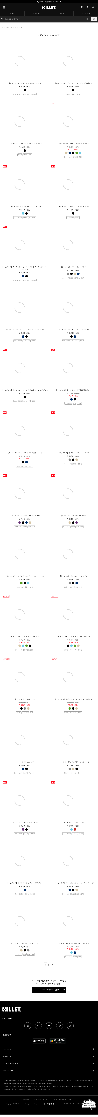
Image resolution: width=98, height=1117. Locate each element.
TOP (2, 27)
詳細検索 (50, 1103)
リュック (61, 13)
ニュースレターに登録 (49, 989)
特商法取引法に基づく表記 (63, 1099)
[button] (52, 965)
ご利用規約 (25, 1099)
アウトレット (85, 13)
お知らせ (58, 2)
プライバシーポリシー (41, 1099)
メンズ (12, 13)
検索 (93, 19)
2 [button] (48, 964)
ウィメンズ (36, 13)
